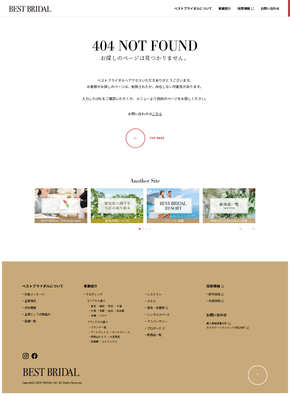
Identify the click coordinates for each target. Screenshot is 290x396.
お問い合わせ (270, 8)
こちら (157, 113)
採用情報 (245, 8)
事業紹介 (224, 8)
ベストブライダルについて (193, 8)
